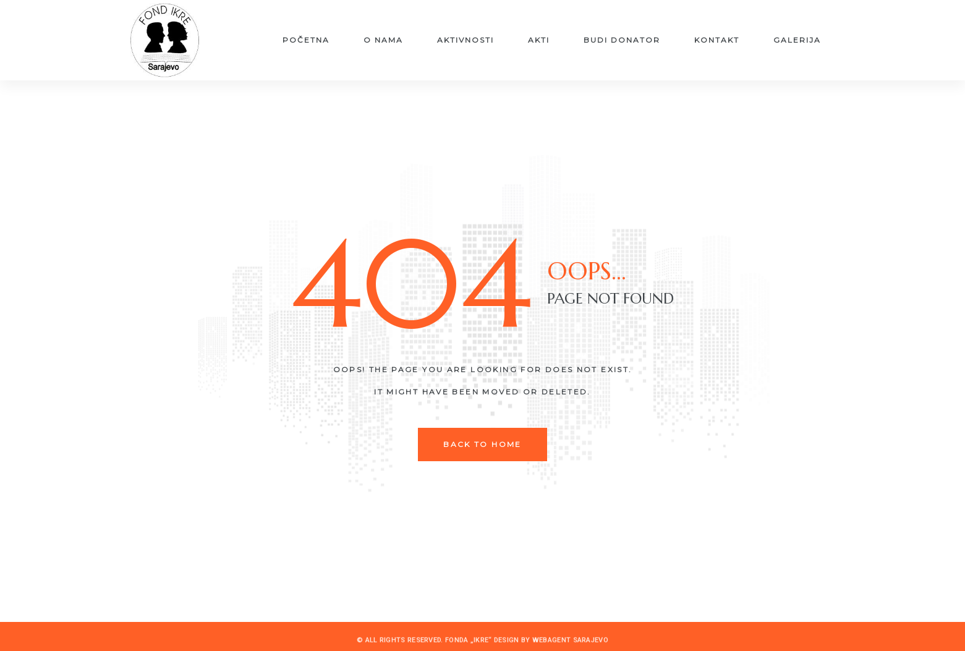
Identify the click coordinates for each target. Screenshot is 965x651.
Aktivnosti (465, 40)
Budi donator (622, 40)
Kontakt (716, 40)
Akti (539, 40)
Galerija (797, 40)
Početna (306, 40)
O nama (383, 40)
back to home (482, 444)
